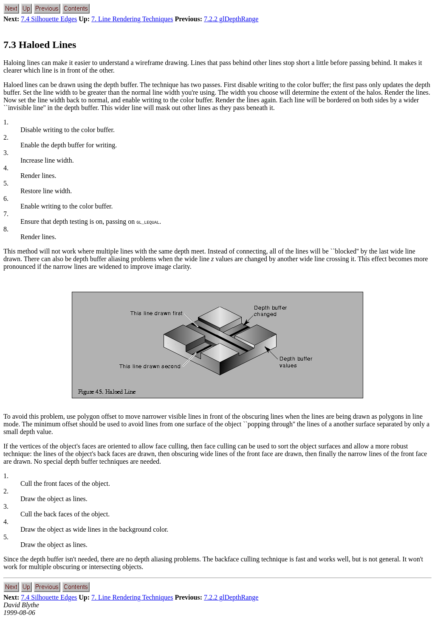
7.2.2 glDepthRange (231, 19)
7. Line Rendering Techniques (132, 19)
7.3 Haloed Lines (39, 44)
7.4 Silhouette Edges (49, 19)
